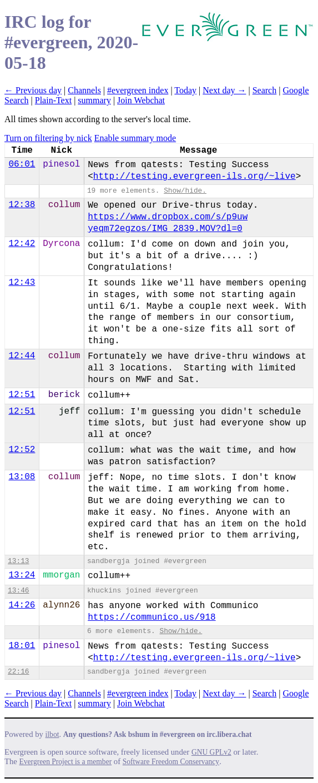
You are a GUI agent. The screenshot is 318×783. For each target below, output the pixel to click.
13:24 (21, 575)
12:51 (21, 395)
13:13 (18, 561)
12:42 (21, 244)
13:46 (18, 590)
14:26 (21, 605)
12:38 (21, 205)
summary (94, 100)
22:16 (18, 671)
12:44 (21, 356)
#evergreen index (137, 90)
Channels (84, 90)
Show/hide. (185, 191)
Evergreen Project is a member (65, 761)
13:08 (21, 477)
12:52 (21, 450)
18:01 (21, 646)
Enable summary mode (135, 138)
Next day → (224, 90)
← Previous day (33, 90)
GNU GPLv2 (211, 752)
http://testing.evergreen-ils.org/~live (194, 177)
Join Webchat (141, 100)
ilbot (52, 734)
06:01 (21, 164)
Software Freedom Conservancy (171, 761)
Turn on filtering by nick (48, 138)
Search (265, 90)
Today (185, 90)
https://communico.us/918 (151, 618)
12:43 (21, 283)
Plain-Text (53, 100)
